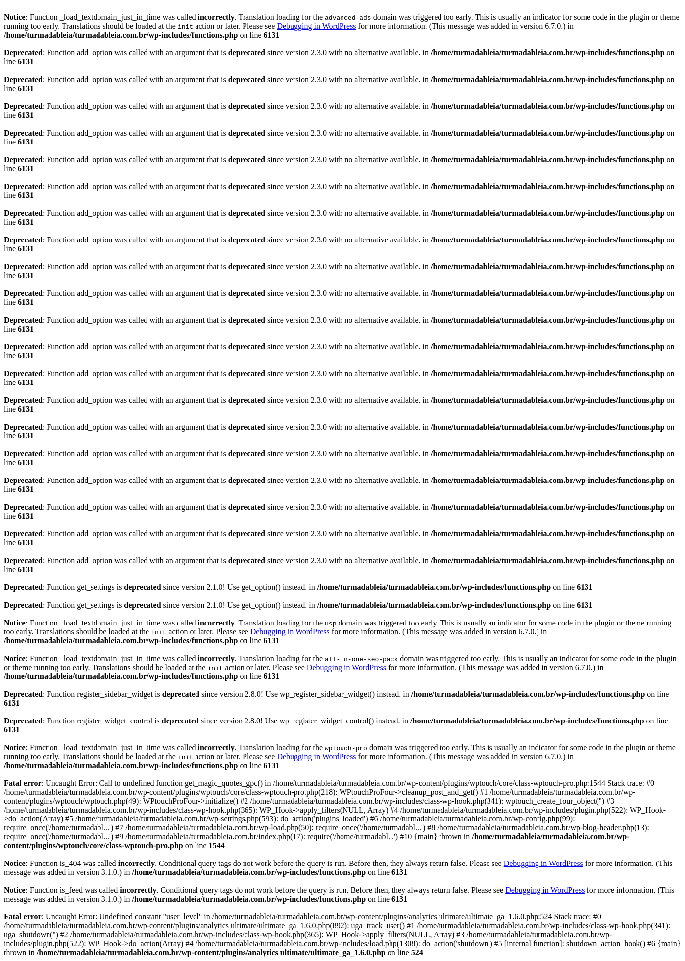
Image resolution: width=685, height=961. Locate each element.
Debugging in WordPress (316, 26)
